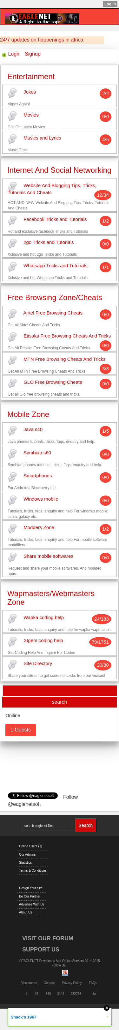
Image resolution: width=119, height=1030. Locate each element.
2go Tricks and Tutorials (48, 242)
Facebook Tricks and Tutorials (55, 219)
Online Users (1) (30, 846)
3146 (60, 994)
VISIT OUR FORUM (47, 938)
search (59, 702)
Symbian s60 (37, 452)
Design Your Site (31, 888)
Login (14, 54)
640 (48, 994)
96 (36, 994)
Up (94, 994)
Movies (31, 114)
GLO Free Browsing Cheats (52, 382)
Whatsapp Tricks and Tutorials (55, 265)
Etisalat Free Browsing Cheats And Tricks (67, 336)
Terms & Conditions (33, 870)
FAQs (93, 983)
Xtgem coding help (43, 640)
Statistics (25, 862)
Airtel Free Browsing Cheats (53, 312)
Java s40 (33, 429)
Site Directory (37, 663)
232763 (76, 994)
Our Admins (27, 854)
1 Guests (20, 729)
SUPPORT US (40, 949)
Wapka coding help (43, 617)
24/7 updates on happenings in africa (41, 39)
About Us (25, 912)
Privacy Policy (72, 983)
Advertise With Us (31, 904)
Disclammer (29, 983)
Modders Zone (38, 527)
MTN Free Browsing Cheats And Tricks (64, 359)
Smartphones (37, 476)
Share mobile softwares (48, 556)
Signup (33, 54)
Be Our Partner (29, 896)
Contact (49, 983)
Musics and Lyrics (42, 138)
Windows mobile (40, 499)
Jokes (29, 92)
